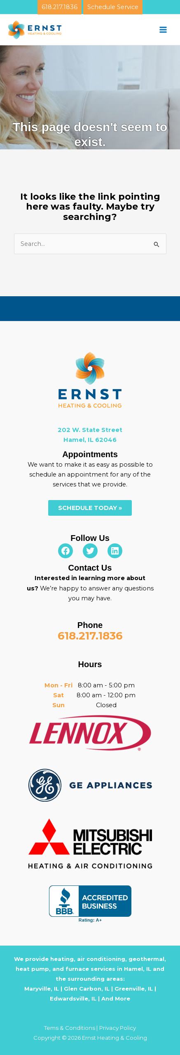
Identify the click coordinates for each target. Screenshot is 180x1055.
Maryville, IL (41, 988)
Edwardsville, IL (73, 998)
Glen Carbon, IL (87, 988)
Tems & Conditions (69, 1027)
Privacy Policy (117, 1027)
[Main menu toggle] (163, 29)
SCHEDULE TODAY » (90, 508)
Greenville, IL (134, 988)
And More (115, 998)
